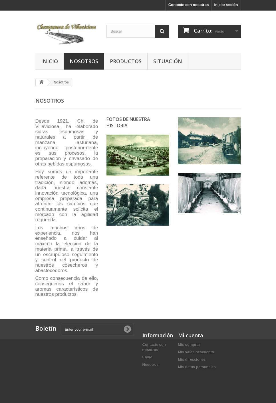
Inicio (49, 61)
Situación (167, 61)
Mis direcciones (192, 359)
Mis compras (189, 344)
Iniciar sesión (226, 5)
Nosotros (84, 61)
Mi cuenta (190, 335)
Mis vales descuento (196, 352)
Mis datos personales (197, 367)
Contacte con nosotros (188, 5)
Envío (147, 357)
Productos (126, 61)
